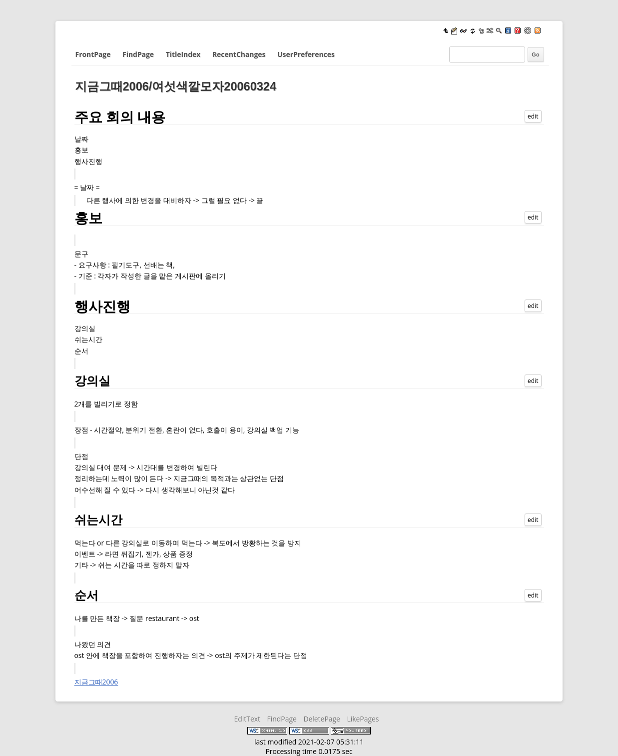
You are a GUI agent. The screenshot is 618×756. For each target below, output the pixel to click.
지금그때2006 (96, 681)
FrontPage (93, 54)
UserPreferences (306, 54)
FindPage (138, 54)
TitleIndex (183, 54)
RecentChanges (238, 54)
